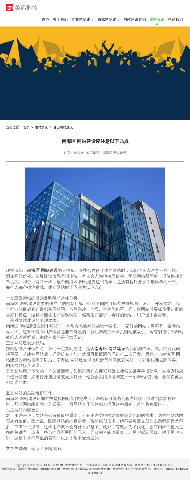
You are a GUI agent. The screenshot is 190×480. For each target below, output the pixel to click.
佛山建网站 (167, 469)
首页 (45, 19)
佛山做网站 (99, 469)
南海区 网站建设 (110, 349)
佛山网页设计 (115, 469)
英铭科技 (97, 473)
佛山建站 (153, 469)
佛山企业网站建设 (136, 469)
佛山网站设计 (83, 469)
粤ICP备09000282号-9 (159, 465)
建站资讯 (42, 127)
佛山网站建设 (64, 127)
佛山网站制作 (65, 469)
